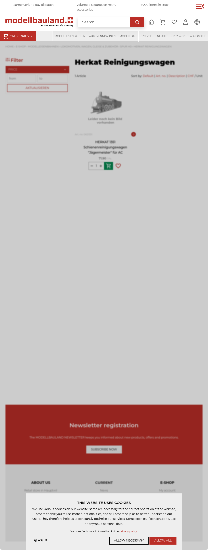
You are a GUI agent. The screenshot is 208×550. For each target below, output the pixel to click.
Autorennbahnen (102, 36)
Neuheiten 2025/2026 (171, 36)
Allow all (163, 540)
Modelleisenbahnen (70, 36)
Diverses (146, 36)
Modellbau (128, 36)
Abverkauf (198, 36)
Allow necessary (129, 540)
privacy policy (128, 531)
